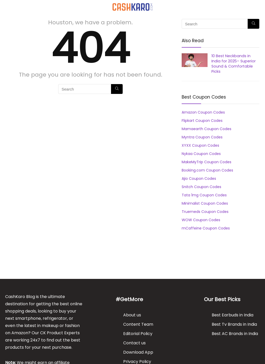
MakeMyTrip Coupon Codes (206, 162)
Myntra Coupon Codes (202, 137)
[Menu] (6, 7)
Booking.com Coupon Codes (207, 170)
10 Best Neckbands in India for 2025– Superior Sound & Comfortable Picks (233, 63)
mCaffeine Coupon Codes (206, 228)
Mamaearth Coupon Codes (206, 128)
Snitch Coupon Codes (201, 186)
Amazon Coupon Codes (203, 112)
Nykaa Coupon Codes (201, 153)
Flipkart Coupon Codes (202, 120)
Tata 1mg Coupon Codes (204, 195)
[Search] (257, 7)
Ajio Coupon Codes (199, 178)
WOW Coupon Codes (201, 219)
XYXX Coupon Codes (200, 145)
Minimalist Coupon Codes (205, 203)
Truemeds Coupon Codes (205, 211)
